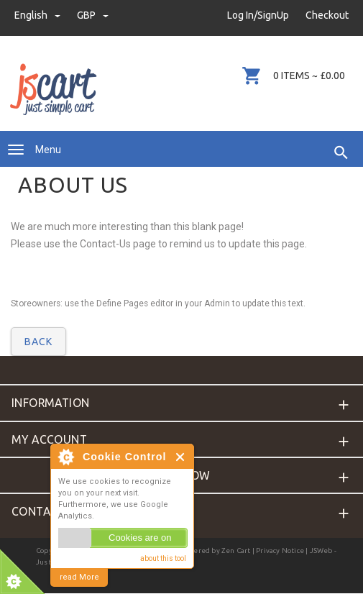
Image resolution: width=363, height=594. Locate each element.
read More (79, 577)
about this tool (163, 558)
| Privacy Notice (277, 550)
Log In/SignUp (258, 15)
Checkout (327, 15)
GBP (93, 15)
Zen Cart (236, 550)
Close (180, 457)
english (38, 15)
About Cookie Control (65, 456)
